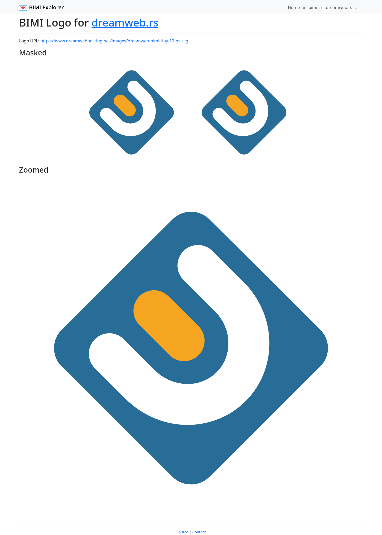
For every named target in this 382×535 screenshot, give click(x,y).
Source (182, 531)
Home (294, 7)
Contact (199, 531)
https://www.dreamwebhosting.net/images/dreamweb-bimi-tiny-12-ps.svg (114, 41)
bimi (313, 7)
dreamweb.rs (339, 7)
